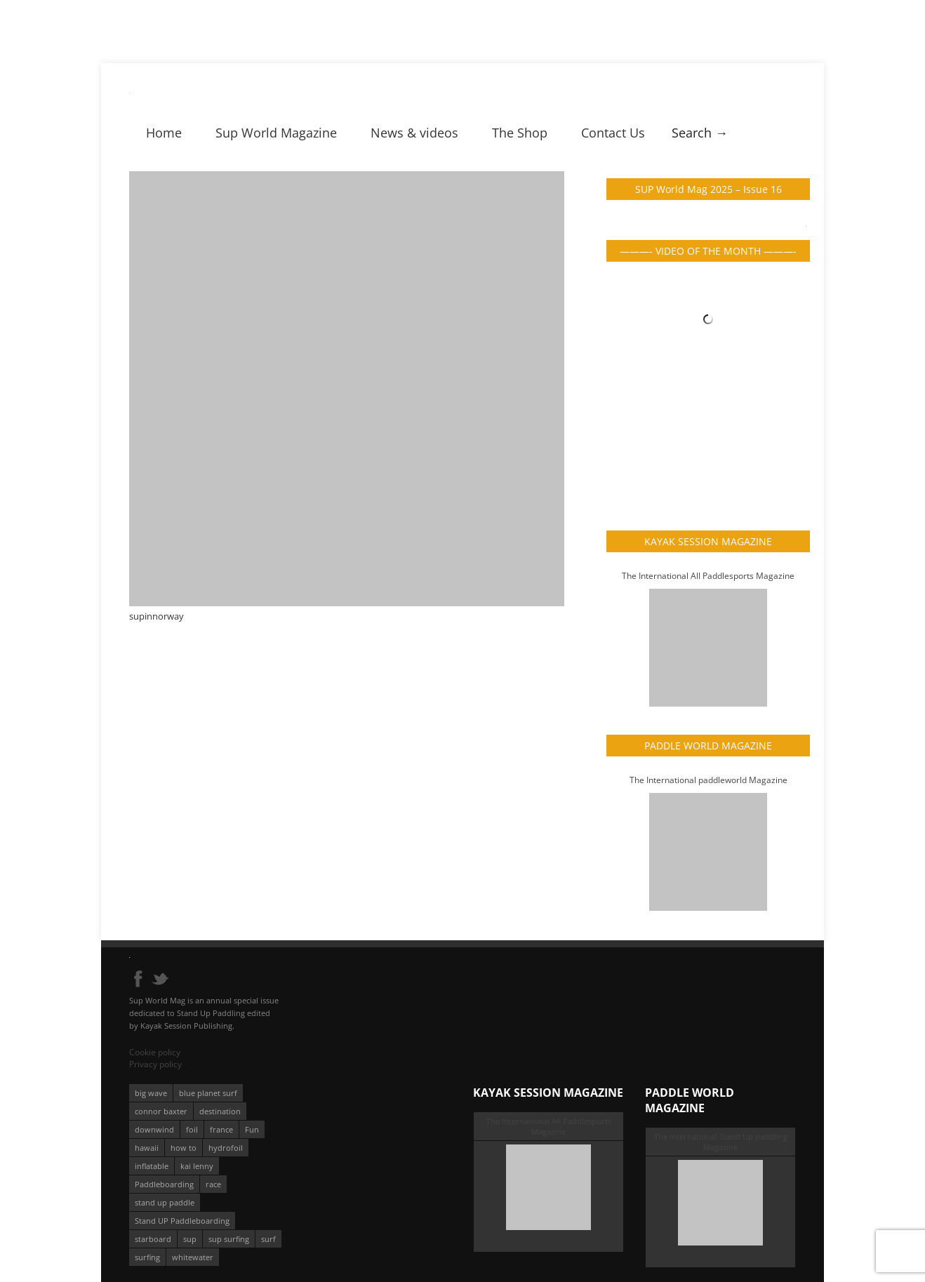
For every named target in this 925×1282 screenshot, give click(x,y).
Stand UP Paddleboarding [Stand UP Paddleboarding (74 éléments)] (182, 1220)
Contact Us (613, 132)
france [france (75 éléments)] (221, 1129)
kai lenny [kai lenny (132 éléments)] (196, 1166)
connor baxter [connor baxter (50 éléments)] (161, 1111)
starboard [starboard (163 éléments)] (153, 1239)
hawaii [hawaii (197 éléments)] (147, 1147)
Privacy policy (155, 1064)
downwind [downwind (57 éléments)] (154, 1129)
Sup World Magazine (276, 132)
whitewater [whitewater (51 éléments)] (192, 1257)
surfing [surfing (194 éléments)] (147, 1257)
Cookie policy (154, 1052)
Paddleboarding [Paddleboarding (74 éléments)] (164, 1184)
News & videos (414, 132)
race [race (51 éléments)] (213, 1184)
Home (164, 132)
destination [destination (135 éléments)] (220, 1111)
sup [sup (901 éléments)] (190, 1239)
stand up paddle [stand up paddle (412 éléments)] (164, 1202)
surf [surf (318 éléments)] (268, 1239)
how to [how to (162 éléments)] (184, 1147)
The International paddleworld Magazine (708, 780)
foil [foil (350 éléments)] (192, 1129)
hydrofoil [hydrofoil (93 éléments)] (225, 1147)
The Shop (519, 132)
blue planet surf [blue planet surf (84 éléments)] (208, 1093)
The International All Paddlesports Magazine (708, 576)
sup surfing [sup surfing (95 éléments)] (228, 1239)
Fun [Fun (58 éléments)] (252, 1129)
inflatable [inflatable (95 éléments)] (151, 1166)
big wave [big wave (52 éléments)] (151, 1093)
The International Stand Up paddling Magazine (720, 1141)
